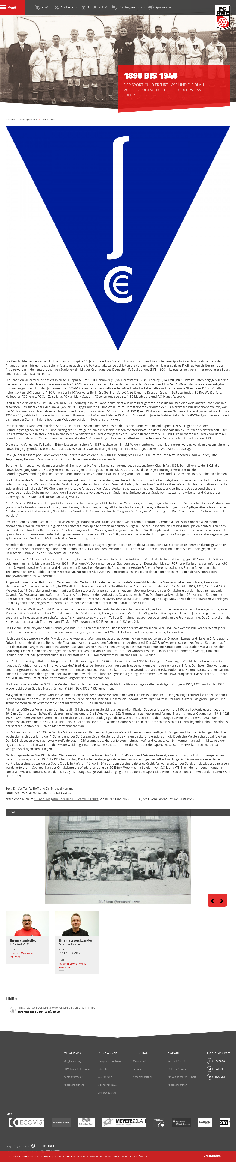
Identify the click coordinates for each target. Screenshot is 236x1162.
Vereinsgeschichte (28, 119)
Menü (8, 7)
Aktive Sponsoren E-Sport (182, 1077)
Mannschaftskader (143, 1061)
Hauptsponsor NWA (109, 1061)
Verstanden (212, 1156)
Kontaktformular (73, 1077)
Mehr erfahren (137, 1156)
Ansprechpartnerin (74, 1084)
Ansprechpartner (107, 1092)
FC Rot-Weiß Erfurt (223, 18)
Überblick (103, 1069)
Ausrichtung (105, 1077)
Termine (137, 1069)
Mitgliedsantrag (72, 1061)
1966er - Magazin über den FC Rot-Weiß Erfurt (66, 799)
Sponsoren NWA (107, 1084)
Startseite (10, 119)
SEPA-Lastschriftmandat (77, 1069)
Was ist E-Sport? (176, 1061)
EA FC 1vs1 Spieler (177, 1069)
